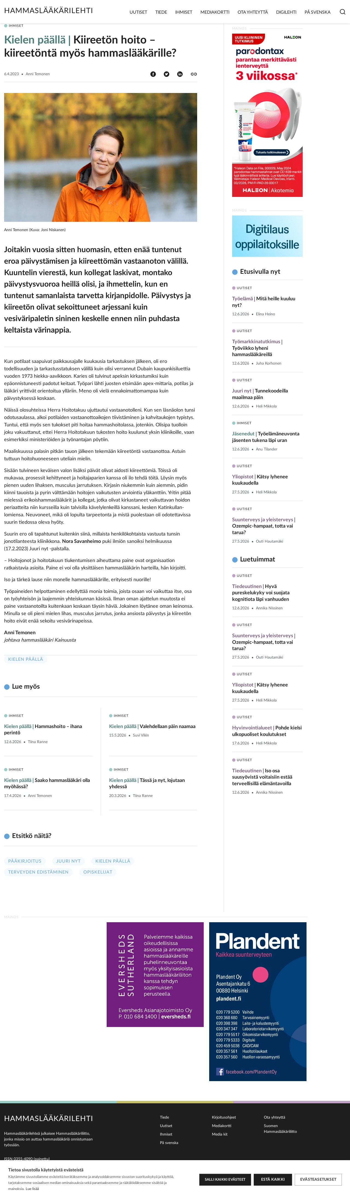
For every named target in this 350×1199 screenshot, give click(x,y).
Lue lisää (32, 1189)
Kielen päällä (25, 659)
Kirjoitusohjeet (224, 1117)
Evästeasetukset (318, 1179)
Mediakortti (214, 12)
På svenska (318, 12)
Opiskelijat (97, 872)
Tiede (161, 12)
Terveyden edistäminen (38, 872)
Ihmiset (183, 12)
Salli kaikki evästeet (225, 1179)
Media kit (220, 1134)
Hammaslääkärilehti (48, 10)
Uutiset (138, 12)
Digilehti (286, 12)
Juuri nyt (68, 861)
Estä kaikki (273, 1179)
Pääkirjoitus (25, 861)
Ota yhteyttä (253, 12)
